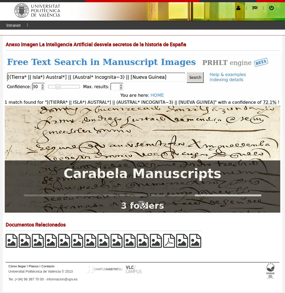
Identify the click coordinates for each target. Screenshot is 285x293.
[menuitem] (13, 25)
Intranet (13, 25)
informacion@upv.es (62, 279)
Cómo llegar (17, 266)
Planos (34, 266)
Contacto (47, 266)
